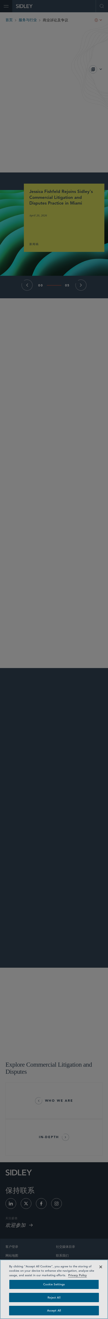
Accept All (54, 1310)
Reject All (54, 1297)
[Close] (101, 1267)
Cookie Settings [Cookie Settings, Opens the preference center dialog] (54, 1284)
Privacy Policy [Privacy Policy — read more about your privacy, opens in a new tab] (77, 1275)
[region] (54, 1289)
